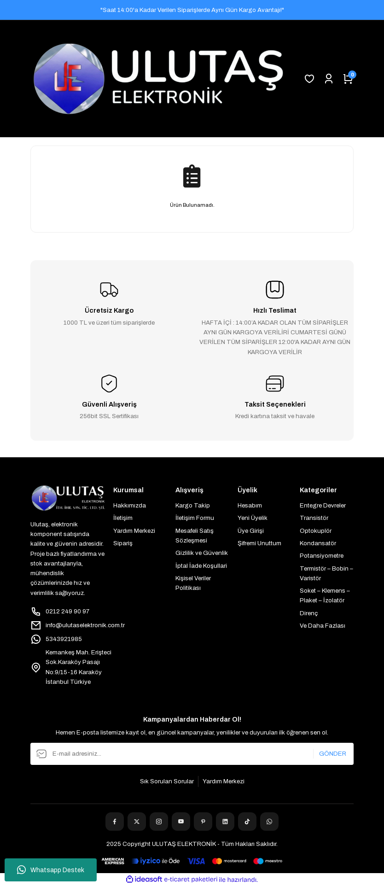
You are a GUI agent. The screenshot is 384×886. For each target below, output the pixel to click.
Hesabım (250, 505)
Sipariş (123, 543)
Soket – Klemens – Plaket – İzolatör (325, 595)
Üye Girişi (251, 530)
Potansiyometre (321, 555)
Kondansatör (318, 543)
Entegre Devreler (323, 505)
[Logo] (158, 78)
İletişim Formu (194, 517)
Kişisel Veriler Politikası (193, 583)
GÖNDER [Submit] (332, 753)
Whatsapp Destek (50, 870)
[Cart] (348, 78)
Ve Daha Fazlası (322, 625)
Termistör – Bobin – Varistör (326, 573)
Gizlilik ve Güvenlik (201, 552)
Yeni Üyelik (253, 517)
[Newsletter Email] (192, 754)
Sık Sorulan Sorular (167, 781)
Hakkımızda (129, 505)
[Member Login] (328, 78)
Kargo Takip (192, 505)
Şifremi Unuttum (259, 543)
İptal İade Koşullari (201, 565)
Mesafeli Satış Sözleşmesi (194, 535)
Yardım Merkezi (134, 530)
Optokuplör (316, 530)
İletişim (123, 517)
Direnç (309, 613)
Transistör (314, 517)
